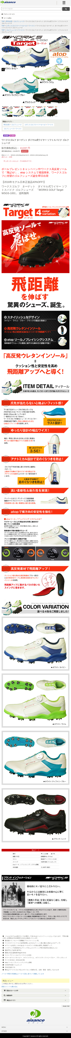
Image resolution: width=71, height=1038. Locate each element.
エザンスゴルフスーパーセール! (17, 26)
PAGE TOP (66, 1006)
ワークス (32, 26)
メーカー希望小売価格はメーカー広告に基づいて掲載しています (23, 974)
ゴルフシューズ (19, 21)
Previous (3, 69)
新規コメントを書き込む (10, 986)
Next (67, 69)
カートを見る (6, 18)
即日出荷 (9, 21)
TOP (3, 21)
